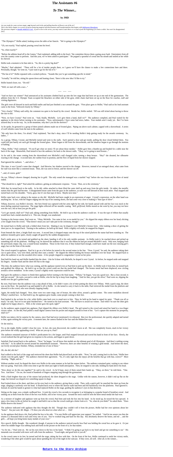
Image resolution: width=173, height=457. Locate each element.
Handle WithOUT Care (25, 29)
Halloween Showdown (90, 27)
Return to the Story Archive (65, 449)
